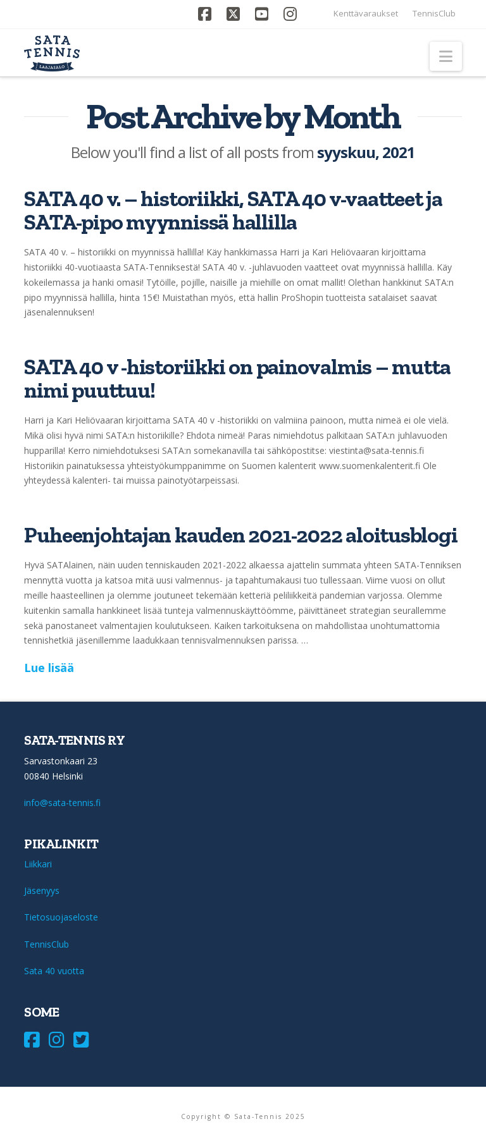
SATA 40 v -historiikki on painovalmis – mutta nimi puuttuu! (237, 378)
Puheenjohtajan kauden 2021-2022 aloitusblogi (240, 535)
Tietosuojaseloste (61, 917)
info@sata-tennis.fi (62, 803)
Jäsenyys (41, 890)
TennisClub (434, 13)
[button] (446, 56)
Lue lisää (49, 667)
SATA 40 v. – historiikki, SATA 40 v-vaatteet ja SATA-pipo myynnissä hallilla (233, 210)
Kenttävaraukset (365, 13)
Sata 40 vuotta (54, 971)
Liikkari (38, 864)
